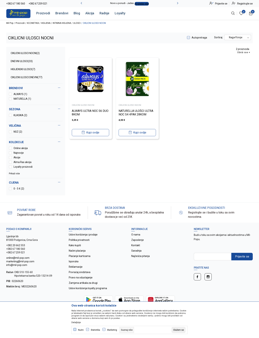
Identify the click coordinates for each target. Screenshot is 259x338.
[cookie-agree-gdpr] (178, 330)
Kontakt (135, 245)
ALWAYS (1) (20, 94)
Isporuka (73, 261)
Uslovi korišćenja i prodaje (83, 234)
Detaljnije (76, 322)
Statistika (95, 330)
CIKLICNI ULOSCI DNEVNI (26, 77)
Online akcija (21, 148)
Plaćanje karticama (79, 256)
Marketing (112, 330)
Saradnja (136, 250)
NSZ (18, 131)
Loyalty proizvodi (23, 166)
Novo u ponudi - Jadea (122, 3)
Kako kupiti (75, 245)
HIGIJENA (45, 23)
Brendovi (61, 13)
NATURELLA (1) (22, 98)
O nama (135, 234)
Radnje (104, 13)
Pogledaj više (142, 3)
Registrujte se (245, 3)
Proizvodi (43, 13)
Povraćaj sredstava (79, 272)
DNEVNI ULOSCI (22, 61)
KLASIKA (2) (20, 115)
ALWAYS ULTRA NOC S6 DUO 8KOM (90, 112)
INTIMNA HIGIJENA (62, 23)
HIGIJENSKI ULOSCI (23, 69)
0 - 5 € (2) (19, 188)
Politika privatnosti (79, 240)
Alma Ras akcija (22, 162)
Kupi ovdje (92, 132)
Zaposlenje (137, 240)
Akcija (89, 13)
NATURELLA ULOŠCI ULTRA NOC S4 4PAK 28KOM (136, 112)
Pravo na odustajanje (81, 277)
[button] (36, 182)
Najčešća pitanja (140, 256)
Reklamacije (76, 266)
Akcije (17, 157)
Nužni (81, 330)
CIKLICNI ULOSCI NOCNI (25, 53)
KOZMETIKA (33, 23)
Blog (77, 13)
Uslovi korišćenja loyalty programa (88, 288)
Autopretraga (199, 37)
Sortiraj (218, 37)
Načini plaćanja (77, 250)
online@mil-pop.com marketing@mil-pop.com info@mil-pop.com (20, 261)
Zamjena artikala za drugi (83, 282)
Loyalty (120, 13)
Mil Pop (9, 23)
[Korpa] (251, 13)
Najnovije (19, 152)
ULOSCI (77, 23)
